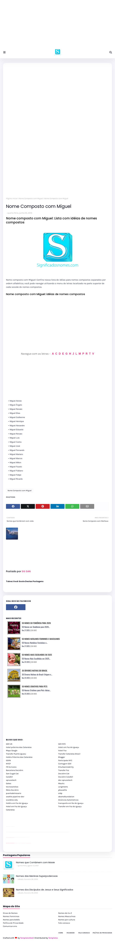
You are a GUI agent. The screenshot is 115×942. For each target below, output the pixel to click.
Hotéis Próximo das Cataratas (19, 757)
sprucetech (11, 780)
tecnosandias (12, 787)
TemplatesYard (26, 938)
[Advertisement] (57, 25)
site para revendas (14, 837)
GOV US (9, 744)
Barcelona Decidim (14, 770)
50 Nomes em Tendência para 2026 (36, 623)
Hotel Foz (62, 750)
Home (60, 933)
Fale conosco (64, 923)
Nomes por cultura (66, 920)
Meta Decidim (12, 790)
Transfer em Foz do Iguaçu (70, 806)
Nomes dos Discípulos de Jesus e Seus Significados (44, 889)
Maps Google (11, 750)
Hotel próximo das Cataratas (19, 747)
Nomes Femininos (11, 916)
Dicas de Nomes (10, 913)
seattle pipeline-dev (15, 796)
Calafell (9, 777)
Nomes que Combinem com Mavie (35, 862)
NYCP (8, 764)
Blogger (61, 757)
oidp (60, 793)
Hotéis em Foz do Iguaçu (17, 803)
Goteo (8, 783)
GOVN (8, 760)
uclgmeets (63, 787)
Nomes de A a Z (65, 913)
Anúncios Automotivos (68, 800)
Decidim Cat (63, 773)
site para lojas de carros (7, 837)
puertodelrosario (13, 793)
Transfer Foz (63, 770)
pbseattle (62, 790)
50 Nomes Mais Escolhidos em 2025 (37, 654)
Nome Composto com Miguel (31, 198)
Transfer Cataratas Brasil (69, 754)
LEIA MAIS (34, 630)
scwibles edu (12, 800)
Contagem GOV (64, 764)
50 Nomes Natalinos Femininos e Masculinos (41, 638)
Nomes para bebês (11, 920)
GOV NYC (62, 744)
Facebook (71, 933)
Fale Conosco (84, 933)
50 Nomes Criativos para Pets (34, 686)
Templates (53, 938)
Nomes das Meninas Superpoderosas (37, 876)
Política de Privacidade (13, 923)
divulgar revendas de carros (9, 837)
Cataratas (10, 810)
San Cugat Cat (12, 773)
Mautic (61, 783)
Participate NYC (65, 760)
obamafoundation (66, 796)
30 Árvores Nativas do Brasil (34, 670)
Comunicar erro (10, 926)
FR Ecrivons (11, 767)
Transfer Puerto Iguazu (16, 754)
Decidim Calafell (65, 777)
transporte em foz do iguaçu (70, 803)
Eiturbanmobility (66, 767)
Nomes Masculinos (66, 916)
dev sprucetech (65, 780)
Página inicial (12, 198)
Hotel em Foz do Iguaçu (68, 747)
